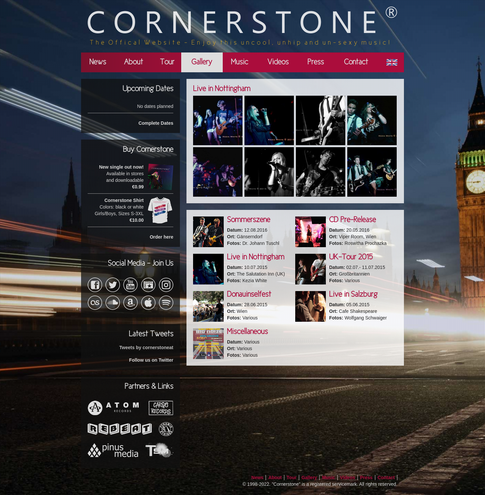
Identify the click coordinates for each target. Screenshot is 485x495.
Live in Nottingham (255, 257)
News (97, 62)
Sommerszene (248, 220)
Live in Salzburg (353, 294)
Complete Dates (155, 123)
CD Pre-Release (352, 220)
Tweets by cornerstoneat (146, 347)
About (133, 62)
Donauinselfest (249, 294)
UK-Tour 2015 (351, 257)
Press (315, 62)
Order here (161, 237)
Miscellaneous (247, 332)
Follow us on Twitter (151, 360)
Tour (167, 62)
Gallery (201, 62)
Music (239, 62)
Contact (356, 62)
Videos (278, 62)
